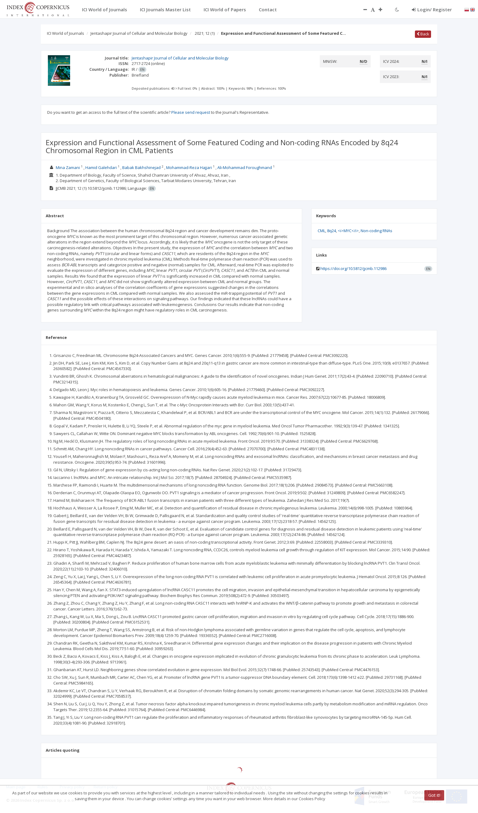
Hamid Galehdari (101, 167)
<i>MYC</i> (348, 230)
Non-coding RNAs (376, 230)
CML (321, 230)
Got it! (434, 795)
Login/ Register (432, 9)
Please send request (190, 112)
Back (423, 34)
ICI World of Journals (65, 33)
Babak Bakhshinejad (141, 167)
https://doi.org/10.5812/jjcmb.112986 (353, 268)
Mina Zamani (68, 167)
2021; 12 (205, 33)
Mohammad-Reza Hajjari (189, 167)
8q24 (331, 230)
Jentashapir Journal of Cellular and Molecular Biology (139, 33)
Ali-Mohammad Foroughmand (244, 167)
